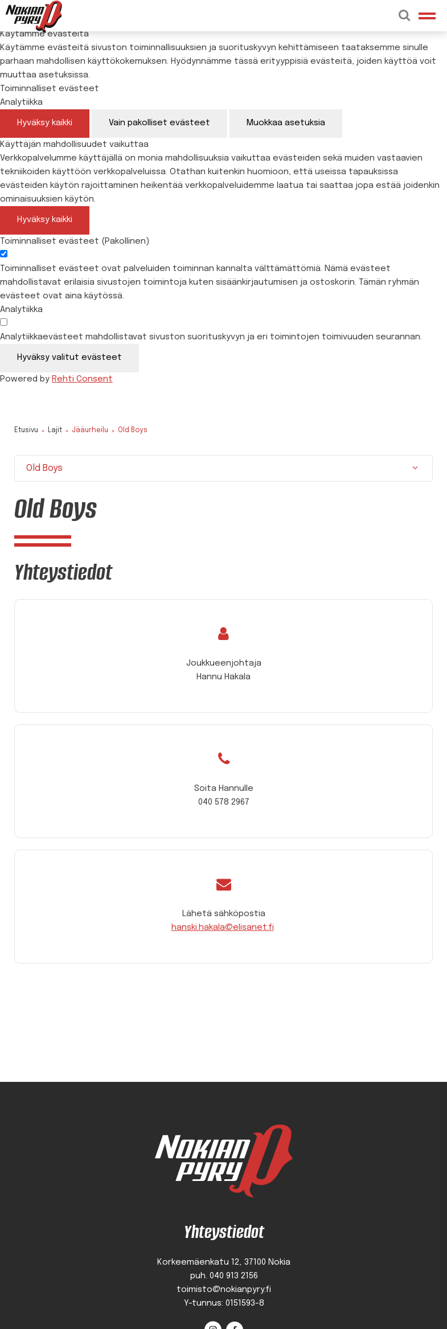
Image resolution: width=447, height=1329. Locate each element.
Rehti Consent (82, 379)
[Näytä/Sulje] (415, 469)
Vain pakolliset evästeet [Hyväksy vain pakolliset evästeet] (159, 123)
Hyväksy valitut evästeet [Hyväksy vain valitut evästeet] (69, 357)
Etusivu (26, 430)
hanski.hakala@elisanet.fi (222, 927)
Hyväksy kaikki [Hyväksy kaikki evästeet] (44, 123)
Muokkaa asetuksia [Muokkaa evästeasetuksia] (286, 123)
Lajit (55, 430)
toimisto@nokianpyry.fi (224, 1289)
